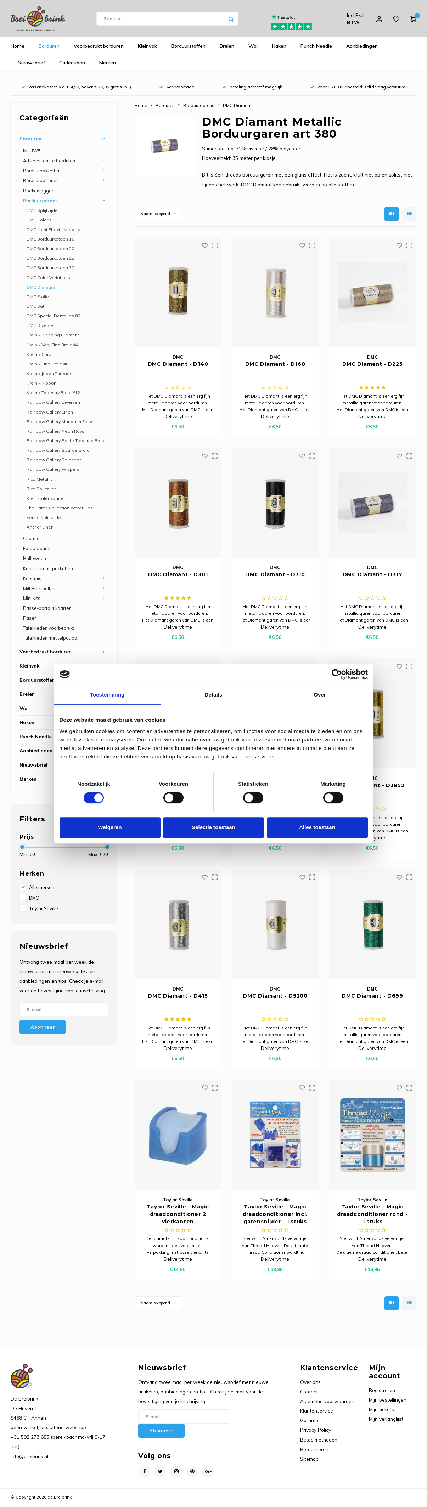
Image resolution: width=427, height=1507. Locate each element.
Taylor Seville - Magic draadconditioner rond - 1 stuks (372, 1215)
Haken (279, 48)
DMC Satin (37, 308)
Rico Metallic (39, 480)
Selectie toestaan (213, 827)
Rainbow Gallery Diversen (53, 403)
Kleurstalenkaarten (46, 499)
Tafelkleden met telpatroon (51, 639)
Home (17, 48)
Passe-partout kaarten (47, 609)
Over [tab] (320, 695)
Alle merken (41, 889)
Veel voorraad (177, 88)
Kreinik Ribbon (41, 384)
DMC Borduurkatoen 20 (50, 250)
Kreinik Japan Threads (49, 375)
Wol (253, 48)
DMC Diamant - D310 (275, 576)
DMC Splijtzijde (42, 211)
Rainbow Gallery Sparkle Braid (58, 452)
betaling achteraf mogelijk (252, 88)
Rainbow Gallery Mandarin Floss (60, 423)
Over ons (310, 1383)
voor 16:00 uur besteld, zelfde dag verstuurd (358, 88)
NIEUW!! (31, 152)
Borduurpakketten (42, 172)
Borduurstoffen (188, 48)
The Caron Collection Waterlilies (60, 509)
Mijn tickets (381, 1411)
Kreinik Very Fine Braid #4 (52, 346)
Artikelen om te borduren (49, 162)
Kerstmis (32, 580)
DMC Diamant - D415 (178, 997)
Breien (227, 48)
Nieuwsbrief (31, 64)
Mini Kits (31, 599)
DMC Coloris (39, 221)
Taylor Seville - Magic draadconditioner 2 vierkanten (178, 1215)
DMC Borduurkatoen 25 (50, 259)
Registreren (382, 1391)
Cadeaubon (72, 64)
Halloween (34, 560)
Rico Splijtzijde (42, 490)
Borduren (49, 48)
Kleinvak (147, 48)
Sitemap (309, 1460)
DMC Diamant (41, 288)
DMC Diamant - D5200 (275, 997)
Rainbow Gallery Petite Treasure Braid (66, 442)
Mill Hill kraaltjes (40, 590)
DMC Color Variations (48, 279)
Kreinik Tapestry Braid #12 (53, 394)
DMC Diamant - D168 (275, 366)
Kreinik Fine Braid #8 (47, 365)
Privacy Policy (315, 1431)
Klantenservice (316, 1412)
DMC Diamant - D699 (372, 997)
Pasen (30, 619)
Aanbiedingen (362, 48)
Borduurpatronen (41, 182)
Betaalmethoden (318, 1441)
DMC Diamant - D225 (372, 366)
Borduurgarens (40, 202)
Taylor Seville (43, 910)
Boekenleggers (39, 192)
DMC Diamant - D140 (178, 366)
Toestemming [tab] (107, 695)
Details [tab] (214, 695)
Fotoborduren (37, 550)
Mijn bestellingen (387, 1401)
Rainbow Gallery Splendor (54, 461)
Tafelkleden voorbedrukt (48, 629)
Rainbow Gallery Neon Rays (55, 432)
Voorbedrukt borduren (99, 48)
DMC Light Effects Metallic (53, 231)
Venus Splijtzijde (44, 519)
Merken (107, 64)
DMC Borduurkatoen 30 (50, 269)
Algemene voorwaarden (327, 1403)
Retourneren (314, 1451)
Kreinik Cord (39, 355)
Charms (31, 540)
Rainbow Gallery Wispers (53, 471)
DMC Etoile (38, 298)
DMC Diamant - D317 (373, 576)
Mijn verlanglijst (386, 1420)
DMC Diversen (41, 327)
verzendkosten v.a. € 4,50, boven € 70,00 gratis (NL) (76, 88)
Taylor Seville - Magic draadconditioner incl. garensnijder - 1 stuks (275, 1215)
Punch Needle (316, 48)
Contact (309, 1393)
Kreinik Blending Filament (53, 336)
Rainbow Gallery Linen (50, 413)
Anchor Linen (40, 528)
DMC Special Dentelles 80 (53, 317)
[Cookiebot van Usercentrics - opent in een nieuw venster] (337, 674)
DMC (34, 899)
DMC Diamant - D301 (178, 576)
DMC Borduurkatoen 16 (50, 240)
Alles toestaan (317, 827)
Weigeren (110, 827)
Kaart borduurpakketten (48, 570)
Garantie (310, 1422)
